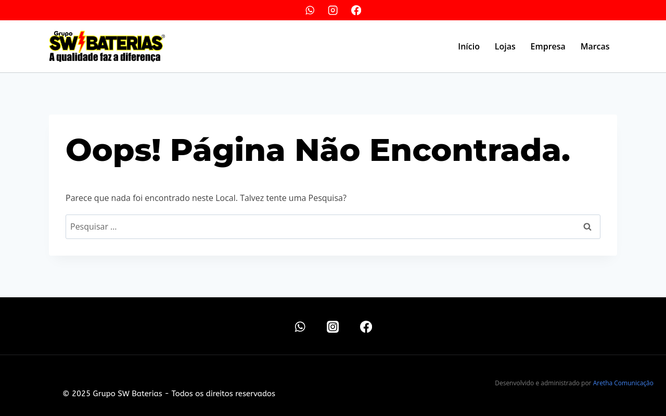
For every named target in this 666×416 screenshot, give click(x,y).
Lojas (505, 46)
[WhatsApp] (310, 10)
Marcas (595, 46)
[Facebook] (356, 10)
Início (469, 46)
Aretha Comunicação (623, 383)
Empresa (548, 46)
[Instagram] (333, 10)
